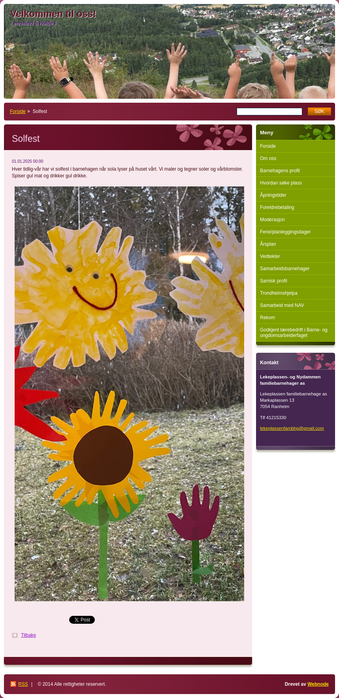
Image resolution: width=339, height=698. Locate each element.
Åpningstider (273, 195)
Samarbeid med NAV (282, 305)
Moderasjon (272, 219)
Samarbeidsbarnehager (284, 268)
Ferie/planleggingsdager (285, 232)
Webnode (318, 684)
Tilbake (28, 635)
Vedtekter (270, 256)
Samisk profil (273, 281)
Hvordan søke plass (281, 183)
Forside (18, 111)
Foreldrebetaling (277, 207)
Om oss (268, 158)
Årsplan (268, 244)
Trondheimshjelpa (279, 293)
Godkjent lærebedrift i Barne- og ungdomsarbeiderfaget (294, 332)
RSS (23, 684)
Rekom (267, 317)
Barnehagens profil (280, 170)
